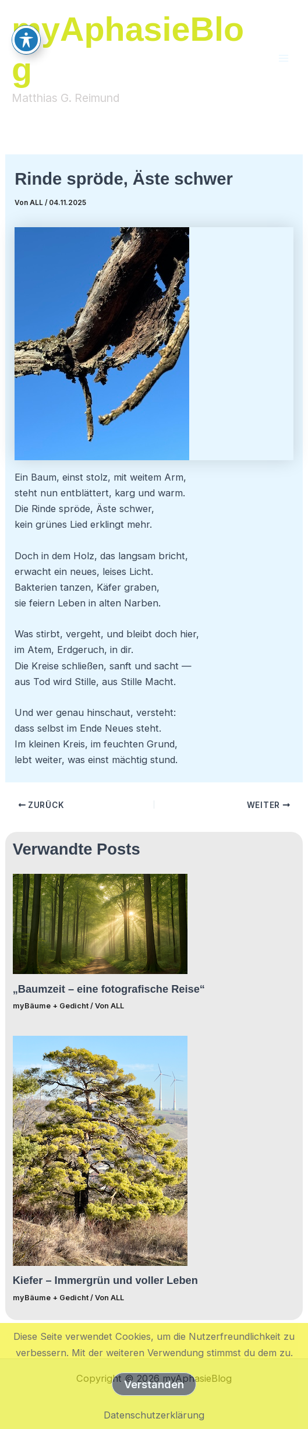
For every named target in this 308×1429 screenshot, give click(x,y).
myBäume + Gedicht (50, 1005)
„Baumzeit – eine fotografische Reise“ (109, 989)
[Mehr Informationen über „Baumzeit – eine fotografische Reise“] (100, 923)
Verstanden (154, 1384)
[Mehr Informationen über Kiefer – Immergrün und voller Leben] (100, 1150)
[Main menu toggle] (283, 58)
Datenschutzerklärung (154, 1415)
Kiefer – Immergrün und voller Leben (105, 1280)
